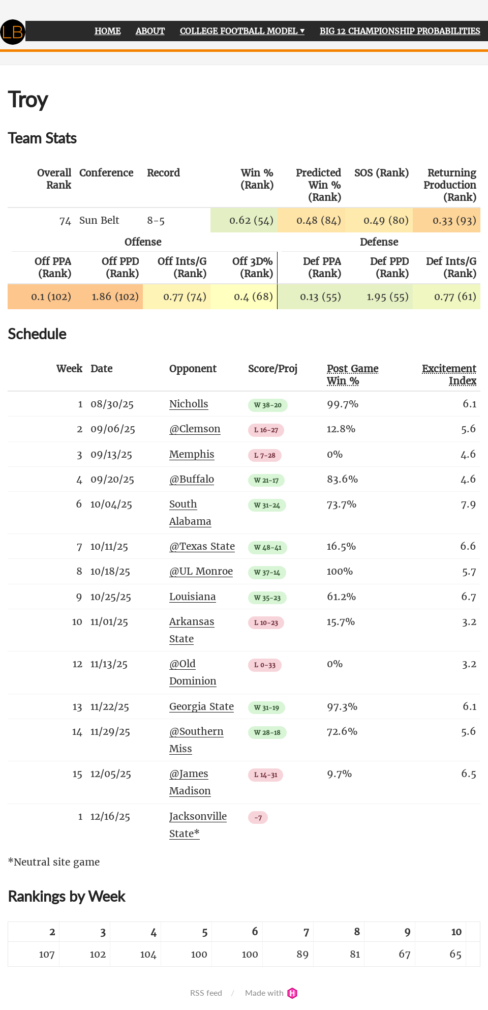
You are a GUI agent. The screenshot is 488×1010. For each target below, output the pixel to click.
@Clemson (195, 429)
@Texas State (202, 546)
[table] (244, 944)
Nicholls (188, 404)
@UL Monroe (201, 571)
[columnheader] (41, 185)
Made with (271, 992)
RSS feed (206, 992)
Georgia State (201, 706)
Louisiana (192, 596)
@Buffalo (191, 479)
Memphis (192, 454)
